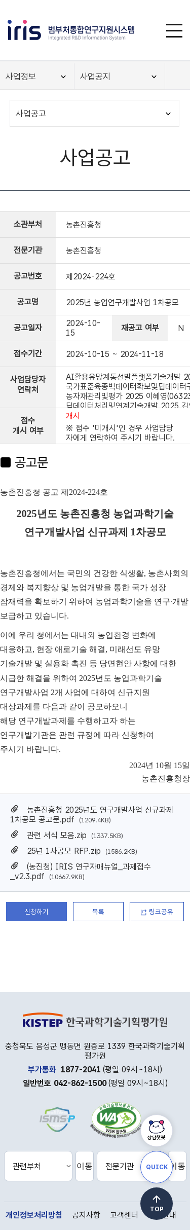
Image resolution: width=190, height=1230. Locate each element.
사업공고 (31, 113)
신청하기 (36, 912)
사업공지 (95, 76)
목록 (98, 912)
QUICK (157, 1167)
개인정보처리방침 (34, 1215)
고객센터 (124, 1215)
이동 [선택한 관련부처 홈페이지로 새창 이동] (85, 1166)
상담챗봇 (156, 1137)
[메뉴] (174, 30)
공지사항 (86, 1215)
